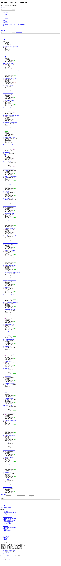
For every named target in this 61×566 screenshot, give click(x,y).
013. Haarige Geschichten (8, 85)
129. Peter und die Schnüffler (8, 427)
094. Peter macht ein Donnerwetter (9, 420)
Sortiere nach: (18, 495)
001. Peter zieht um (6, 152)
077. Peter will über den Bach (8, 144)
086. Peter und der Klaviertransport (9, 206)
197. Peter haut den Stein (7, 487)
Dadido (14, 447)
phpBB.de (14, 557)
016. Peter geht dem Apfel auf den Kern (10, 78)
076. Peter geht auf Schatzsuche (9, 161)
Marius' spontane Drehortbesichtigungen (10, 46)
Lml (5, 47)
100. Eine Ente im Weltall (8, 457)
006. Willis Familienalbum (8, 93)
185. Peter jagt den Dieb (7, 107)
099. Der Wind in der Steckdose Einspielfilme (11, 257)
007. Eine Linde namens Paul (8, 220)
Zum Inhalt (2, 7)
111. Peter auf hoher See (7, 191)
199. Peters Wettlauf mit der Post (9, 383)
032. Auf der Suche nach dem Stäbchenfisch (11, 272)
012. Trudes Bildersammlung (8, 353)
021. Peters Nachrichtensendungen (9, 317)
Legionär (6, 170)
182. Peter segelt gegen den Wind (9, 183)
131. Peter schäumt (6, 442)
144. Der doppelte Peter (7, 472)
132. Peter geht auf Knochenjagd (9, 228)
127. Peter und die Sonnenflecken (9, 435)
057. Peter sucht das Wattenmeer (9, 250)
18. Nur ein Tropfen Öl (7, 405)
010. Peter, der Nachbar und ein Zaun (10, 235)
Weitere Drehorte (6, 53)
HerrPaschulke (7, 145)
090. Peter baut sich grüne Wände (9, 130)
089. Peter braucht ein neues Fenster (10, 122)
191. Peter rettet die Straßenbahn (9, 309)
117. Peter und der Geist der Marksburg (10, 243)
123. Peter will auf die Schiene (9, 137)
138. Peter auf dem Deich (8, 398)
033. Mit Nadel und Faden (8, 368)
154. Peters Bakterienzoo (7, 479)
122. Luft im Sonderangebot (8, 100)
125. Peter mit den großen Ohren (9, 294)
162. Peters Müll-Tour (7, 346)
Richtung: (29, 495)
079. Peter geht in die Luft (8, 390)
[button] (4, 39)
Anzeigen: (6, 495)
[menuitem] (10, 14)
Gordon (6, 392)
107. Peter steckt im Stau (7, 287)
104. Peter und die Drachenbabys (9, 265)
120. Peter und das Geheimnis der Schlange (11, 115)
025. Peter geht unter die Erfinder (9, 280)
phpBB (6, 555)
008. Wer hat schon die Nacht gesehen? (10, 302)
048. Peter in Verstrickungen (8, 331)
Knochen (6, 162)
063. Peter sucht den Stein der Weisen (10, 464)
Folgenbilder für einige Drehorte (9, 63)
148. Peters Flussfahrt (7, 376)
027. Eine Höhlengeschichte (8, 213)
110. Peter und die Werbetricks (9, 413)
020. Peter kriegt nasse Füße (8, 324)
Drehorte (3, 28)
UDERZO (6, 153)
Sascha (14, 82)
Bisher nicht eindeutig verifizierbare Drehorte (11, 70)
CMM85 (6, 55)
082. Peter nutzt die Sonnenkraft (9, 450)
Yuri (5, 101)
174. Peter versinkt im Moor (8, 169)
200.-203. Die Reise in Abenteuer (9, 198)
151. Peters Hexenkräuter (8, 361)
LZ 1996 (6, 199)
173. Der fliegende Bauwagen (8, 339)
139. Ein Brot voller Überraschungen (10, 176)
